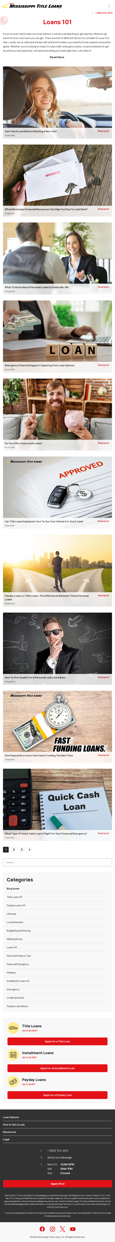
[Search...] (57, 862)
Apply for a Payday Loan (57, 1095)
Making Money (14, 939)
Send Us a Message (56, 1157)
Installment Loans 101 (18, 981)
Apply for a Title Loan (57, 1041)
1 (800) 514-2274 (102, 12)
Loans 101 (12, 947)
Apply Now (58, 1183)
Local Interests (15, 922)
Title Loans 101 (14, 897)
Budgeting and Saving (18, 930)
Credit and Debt (15, 997)
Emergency (13, 989)
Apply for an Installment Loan (57, 1068)
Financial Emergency (18, 964)
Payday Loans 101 (16, 905)
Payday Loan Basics (17, 1006)
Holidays (11, 972)
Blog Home (13, 888)
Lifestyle (11, 913)
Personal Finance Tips (19, 955)
